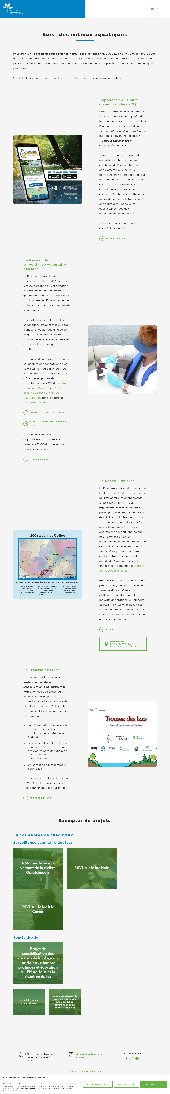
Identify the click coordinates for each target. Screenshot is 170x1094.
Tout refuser (126, 1084)
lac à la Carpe (36, 392)
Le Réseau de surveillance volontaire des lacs (44, 269)
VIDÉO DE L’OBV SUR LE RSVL (47, 417)
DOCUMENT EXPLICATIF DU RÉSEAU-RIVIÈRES (123, 648)
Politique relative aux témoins (27, 1091)
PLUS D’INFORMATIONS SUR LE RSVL (47, 428)
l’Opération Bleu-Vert (37, 407)
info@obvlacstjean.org (88, 1054)
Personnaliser (98, 1084)
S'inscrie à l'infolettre (85, 1072)
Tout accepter (153, 1084)
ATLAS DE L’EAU (39, 464)
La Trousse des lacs (41, 674)
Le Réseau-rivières (117, 486)
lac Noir (63, 387)
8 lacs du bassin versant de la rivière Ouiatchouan (44, 397)
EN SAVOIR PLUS (115, 243)
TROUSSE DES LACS (41, 802)
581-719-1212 (82, 1057)
